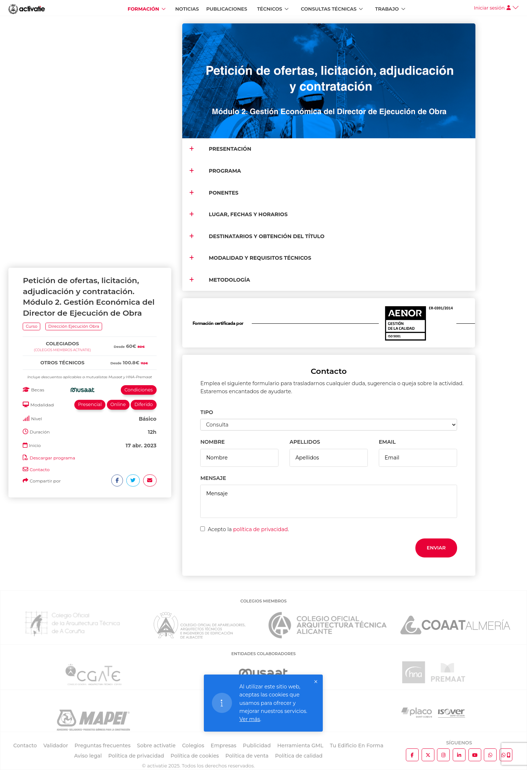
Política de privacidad (136, 755)
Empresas (223, 745)
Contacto (40, 225)
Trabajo (387, 9)
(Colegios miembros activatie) (62, 106)
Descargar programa (52, 213)
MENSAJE (213, 478)
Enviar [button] (436, 548)
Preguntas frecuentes (103, 745)
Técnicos (269, 9)
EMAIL (387, 442)
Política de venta (247, 755)
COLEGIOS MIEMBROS (263, 601)
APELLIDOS (304, 442)
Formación (143, 9)
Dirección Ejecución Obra (73, 81)
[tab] (89, 91)
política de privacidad (260, 529)
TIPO (206, 412)
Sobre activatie (156, 745)
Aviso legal (88, 755)
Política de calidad (298, 755)
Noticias (187, 9)
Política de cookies (195, 755)
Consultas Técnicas (328, 9)
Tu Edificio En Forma (356, 745)
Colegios (193, 745)
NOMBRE (212, 442)
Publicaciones (226, 9)
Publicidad (257, 745)
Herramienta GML (300, 745)
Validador (55, 745)
